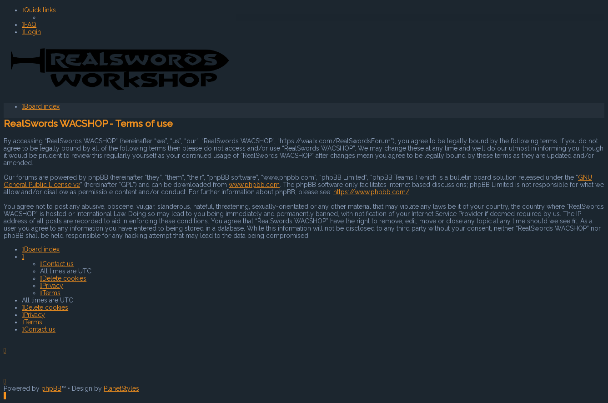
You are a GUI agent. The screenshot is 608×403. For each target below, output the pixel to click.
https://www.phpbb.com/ (371, 191)
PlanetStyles (121, 388)
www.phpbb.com (254, 184)
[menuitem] (29, 24)
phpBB (51, 388)
